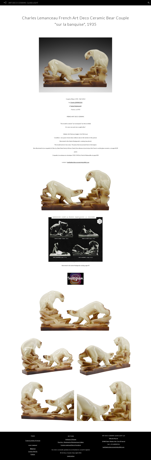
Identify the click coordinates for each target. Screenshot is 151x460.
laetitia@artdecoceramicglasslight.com (78, 162)
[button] (148, 2)
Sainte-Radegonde (76, 106)
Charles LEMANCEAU (76, 102)
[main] (75, 20)
